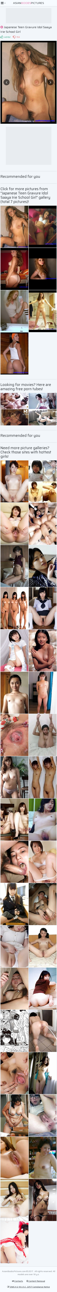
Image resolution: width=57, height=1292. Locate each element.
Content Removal (35, 1281)
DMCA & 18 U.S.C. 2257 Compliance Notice (28, 1286)
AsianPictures (28, 3)
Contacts (17, 1281)
